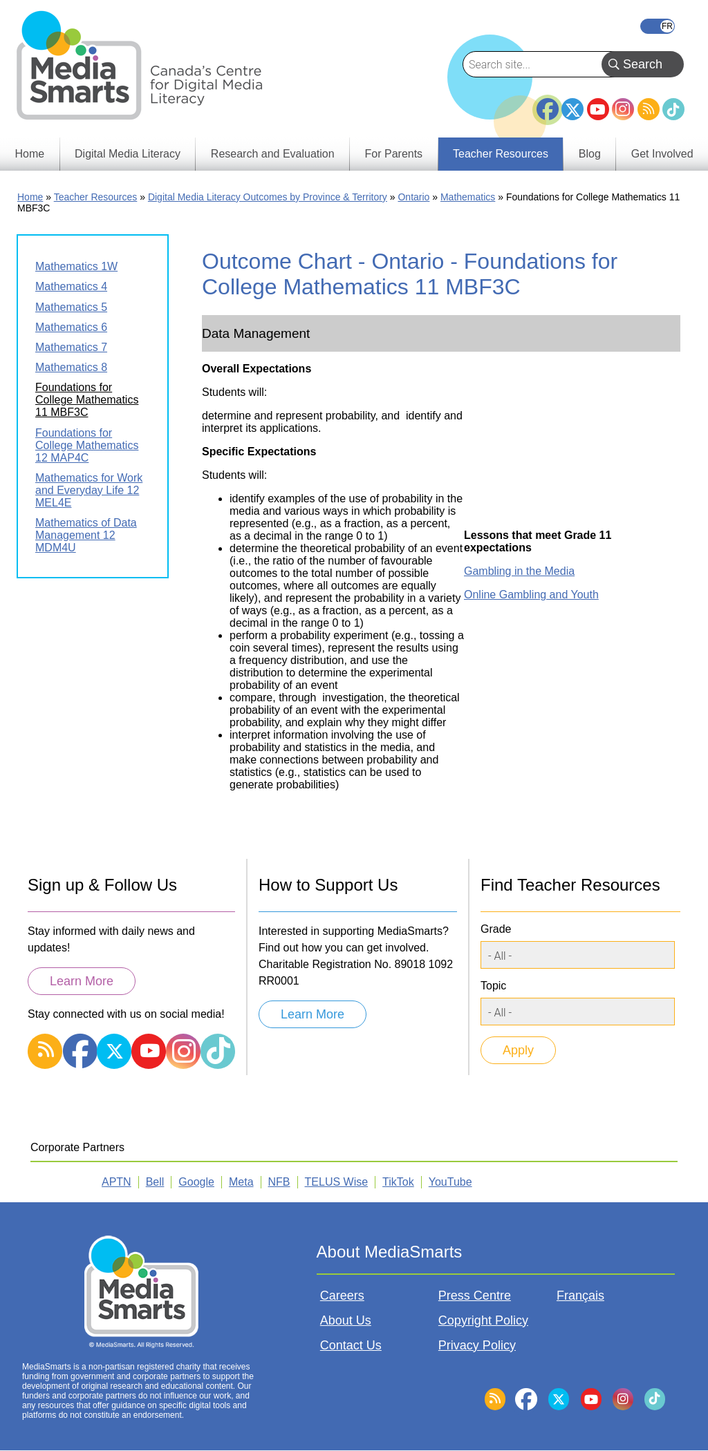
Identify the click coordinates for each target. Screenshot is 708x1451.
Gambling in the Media (519, 571)
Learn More (81, 981)
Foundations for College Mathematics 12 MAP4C (86, 445)
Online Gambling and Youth (531, 594)
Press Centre (474, 1295)
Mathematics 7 (71, 347)
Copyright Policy (483, 1320)
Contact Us (351, 1345)
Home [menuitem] (29, 154)
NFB (279, 1182)
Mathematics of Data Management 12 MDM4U (86, 535)
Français (657, 26)
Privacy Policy (477, 1345)
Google (196, 1182)
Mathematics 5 (71, 307)
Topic (493, 986)
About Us (345, 1320)
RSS (648, 109)
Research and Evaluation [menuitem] (273, 154)
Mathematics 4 (71, 286)
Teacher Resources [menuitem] (500, 154)
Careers (342, 1295)
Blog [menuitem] (590, 154)
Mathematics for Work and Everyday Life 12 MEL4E (88, 490)
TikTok (673, 109)
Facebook (548, 104)
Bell (155, 1182)
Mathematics (467, 196)
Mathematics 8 (71, 367)
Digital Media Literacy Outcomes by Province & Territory (267, 196)
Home (30, 196)
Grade (496, 929)
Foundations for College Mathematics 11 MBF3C (86, 399)
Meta (241, 1182)
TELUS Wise (337, 1182)
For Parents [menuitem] (394, 154)
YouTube (598, 109)
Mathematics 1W (76, 266)
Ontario (413, 196)
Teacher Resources (96, 196)
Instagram (623, 109)
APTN (116, 1182)
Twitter (572, 109)
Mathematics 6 (71, 327)
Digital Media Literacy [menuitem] (127, 154)
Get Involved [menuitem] (662, 154)
